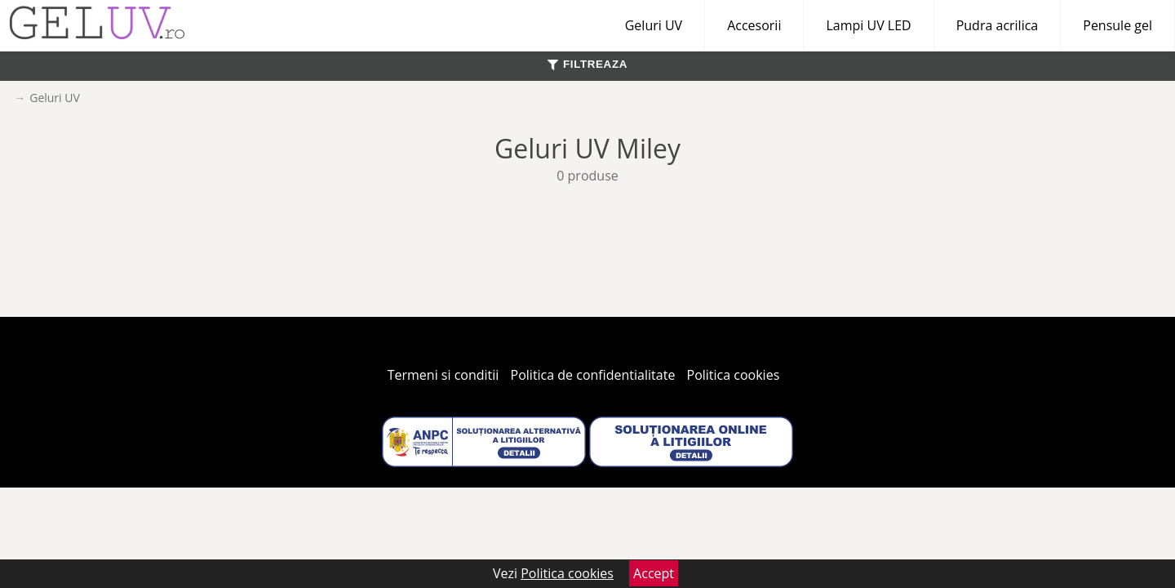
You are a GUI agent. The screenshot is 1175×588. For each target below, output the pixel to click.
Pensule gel (1117, 25)
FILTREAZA (587, 64)
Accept (653, 573)
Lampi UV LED (868, 25)
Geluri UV (653, 25)
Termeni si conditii (443, 375)
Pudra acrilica (997, 25)
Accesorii (754, 25)
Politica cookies (733, 375)
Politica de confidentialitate (593, 375)
